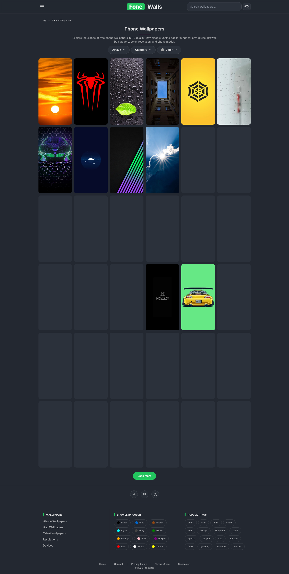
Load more (144, 475)
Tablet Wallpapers (54, 533)
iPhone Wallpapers (55, 521)
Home (102, 564)
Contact (118, 564)
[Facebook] (134, 494)
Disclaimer (184, 564)
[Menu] (42, 6)
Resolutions (50, 539)
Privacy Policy (139, 564)
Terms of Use (162, 564)
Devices (48, 545)
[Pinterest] (144, 494)
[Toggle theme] (247, 6)
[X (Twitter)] (155, 494)
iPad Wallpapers (53, 527)
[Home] (44, 20)
